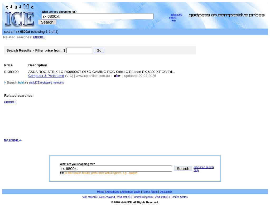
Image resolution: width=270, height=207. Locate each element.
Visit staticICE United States (171, 197)
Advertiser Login (130, 191)
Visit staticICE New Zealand (98, 197)
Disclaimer (166, 191)
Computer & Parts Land (46, 76)
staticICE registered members (46, 82)
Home (100, 191)
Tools (145, 191)
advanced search (175, 16)
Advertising (112, 191)
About (154, 191)
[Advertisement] (100, 121)
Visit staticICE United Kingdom (135, 197)
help (173, 20)
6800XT (39, 37)
